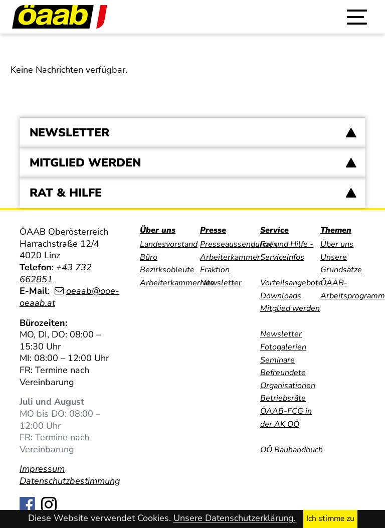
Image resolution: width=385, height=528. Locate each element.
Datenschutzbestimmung (70, 481)
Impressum (42, 469)
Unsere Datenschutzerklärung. (234, 518)
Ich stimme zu (330, 518)
